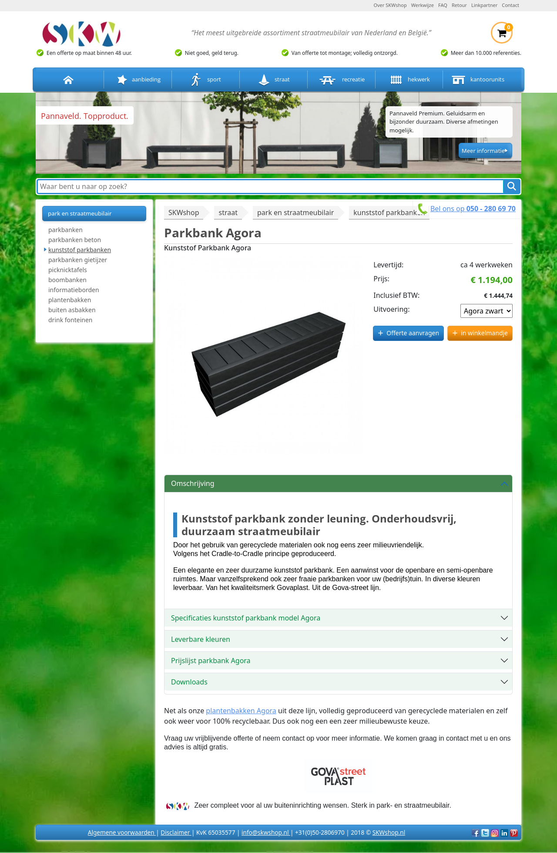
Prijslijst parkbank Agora (211, 660)
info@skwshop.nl (266, 832)
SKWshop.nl (388, 832)
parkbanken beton (74, 240)
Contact (510, 5)
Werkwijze (422, 5)
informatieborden (73, 290)
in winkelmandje (484, 333)
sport (205, 80)
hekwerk (409, 80)
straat (273, 80)
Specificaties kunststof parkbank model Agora (245, 618)
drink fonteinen (70, 320)
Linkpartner (484, 5)
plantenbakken (69, 300)
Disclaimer (176, 832)
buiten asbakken (72, 310)
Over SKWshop (389, 5)
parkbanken (65, 230)
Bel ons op (473, 208)
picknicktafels (67, 270)
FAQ (442, 5)
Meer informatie (483, 151)
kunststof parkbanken (79, 250)
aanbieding (138, 80)
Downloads (189, 682)
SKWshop (183, 212)
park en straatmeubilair (80, 213)
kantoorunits (477, 80)
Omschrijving (193, 483)
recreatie (341, 80)
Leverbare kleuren (200, 639)
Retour (459, 5)
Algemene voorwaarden (122, 832)
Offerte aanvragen (412, 333)
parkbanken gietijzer (77, 260)
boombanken (67, 280)
